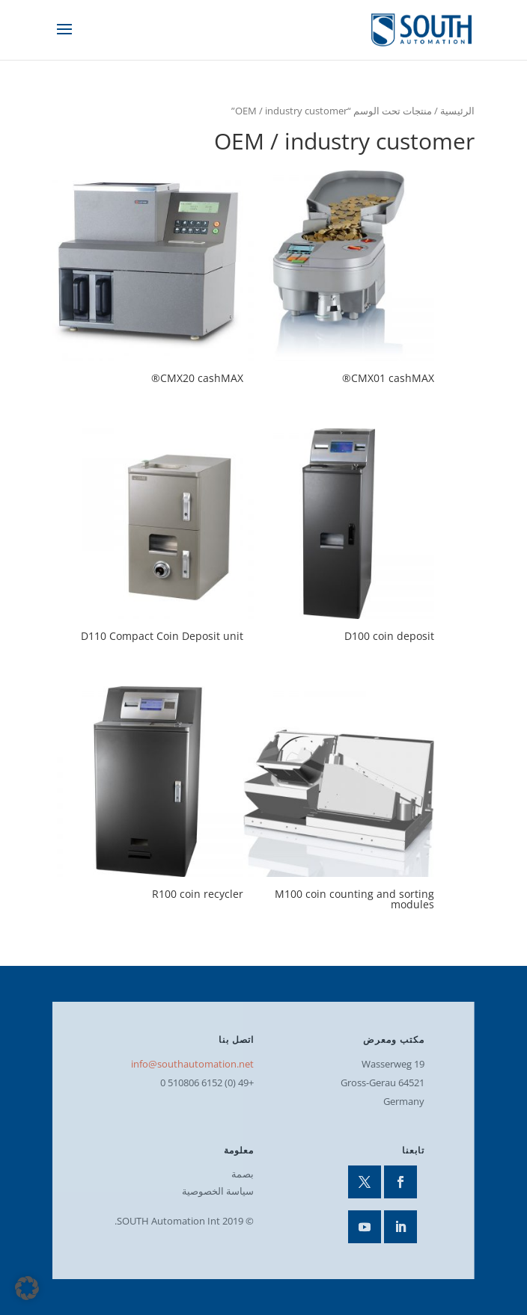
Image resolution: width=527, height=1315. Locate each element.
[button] (27, 1288)
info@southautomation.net (192, 1064)
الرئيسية (457, 110)
